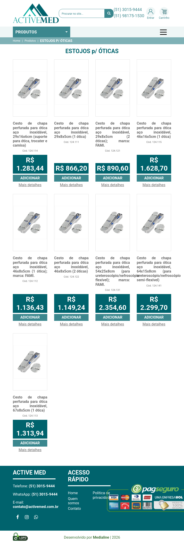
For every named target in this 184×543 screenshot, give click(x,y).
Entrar (150, 13)
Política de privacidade (102, 495)
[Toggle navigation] (164, 32)
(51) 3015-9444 (128, 9)
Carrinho (164, 13)
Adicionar (30, 178)
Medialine (101, 537)
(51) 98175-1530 (129, 15)
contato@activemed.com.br (36, 507)
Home (16, 40)
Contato (74, 508)
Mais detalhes (30, 185)
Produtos (26, 32)
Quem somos (73, 501)
